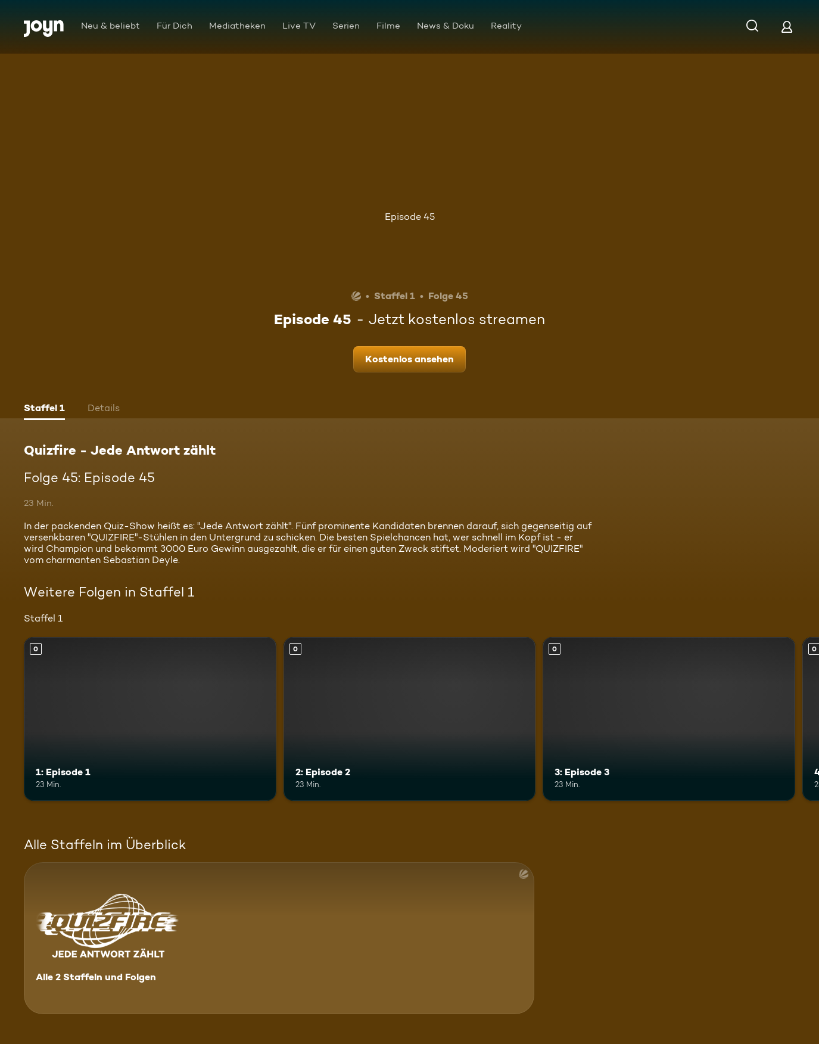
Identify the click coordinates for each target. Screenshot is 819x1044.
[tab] (44, 409)
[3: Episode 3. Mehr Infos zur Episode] (669, 719)
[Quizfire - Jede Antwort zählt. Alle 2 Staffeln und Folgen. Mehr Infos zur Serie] (279, 938)
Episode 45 (410, 216)
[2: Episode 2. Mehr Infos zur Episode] (410, 719)
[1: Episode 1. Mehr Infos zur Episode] (150, 719)
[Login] (787, 26)
